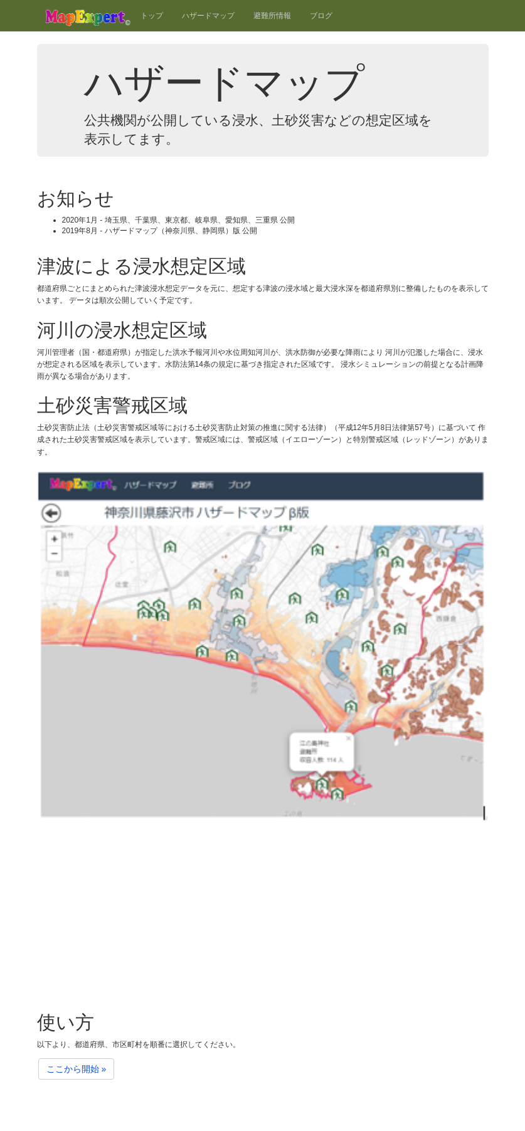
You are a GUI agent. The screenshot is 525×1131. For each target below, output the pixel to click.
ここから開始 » (76, 1069)
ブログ (321, 15)
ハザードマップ (208, 15)
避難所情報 (272, 15)
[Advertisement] (263, 911)
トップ (152, 15)
